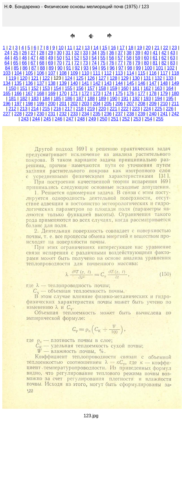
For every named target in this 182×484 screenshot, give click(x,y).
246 (58, 118)
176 (130, 93)
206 (119, 103)
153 (46, 88)
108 (63, 73)
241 (164, 113)
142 (97, 83)
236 (108, 113)
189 (102, 98)
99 (138, 68)
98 (129, 68)
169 (52, 93)
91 (68, 68)
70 (59, 62)
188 (91, 98)
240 (153, 113)
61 (155, 57)
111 (97, 73)
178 (153, 93)
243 (25, 118)
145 (130, 83)
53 (85, 57)
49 (50, 57)
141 (85, 83)
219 (91, 108)
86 (25, 68)
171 (74, 93)
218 (80, 108)
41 (155, 52)
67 (33, 62)
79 (137, 62)
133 (170, 78)
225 (158, 108)
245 (47, 118)
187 (80, 98)
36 (111, 52)
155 (68, 88)
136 (29, 83)
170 (63, 93)
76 (111, 62)
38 (129, 52)
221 (113, 108)
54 (94, 57)
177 (142, 93)
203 (85, 103)
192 (136, 98)
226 (170, 108)
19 (139, 47)
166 (18, 93)
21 (156, 47)
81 (155, 62)
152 (35, 88)
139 (63, 83)
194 (158, 98)
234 (85, 113)
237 (119, 113)
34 (94, 52)
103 (7, 73)
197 (18, 103)
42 (163, 52)
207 (130, 103)
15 (104, 47)
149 (175, 83)
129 (125, 78)
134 (7, 83)
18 (130, 47)
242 (175, 113)
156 (80, 88)
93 (85, 68)
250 (103, 118)
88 (42, 68)
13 (87, 47)
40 (146, 52)
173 (97, 93)
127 (102, 78)
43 (172, 52)
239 (142, 113)
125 (80, 78)
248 (81, 118)
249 (92, 118)
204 (97, 103)
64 (7, 62)
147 (153, 83)
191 (125, 98)
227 (7, 113)
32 (76, 52)
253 (137, 118)
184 (46, 98)
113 (119, 73)
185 (57, 98)
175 (119, 93)
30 (59, 52)
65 (15, 62)
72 (76, 62)
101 (159, 68)
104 (18, 73)
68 (41, 62)
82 (163, 62)
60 (146, 57)
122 (46, 78)
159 (113, 88)
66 (24, 62)
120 (23, 78)
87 (33, 68)
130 (136, 78)
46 (24, 57)
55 (102, 57)
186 (68, 98)
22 (165, 47)
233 (74, 113)
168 (40, 93)
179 (164, 93)
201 (63, 103)
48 (41, 57)
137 (40, 83)
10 (61, 47)
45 (15, 57)
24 (7, 52)
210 (164, 103)
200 (52, 103)
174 (108, 93)
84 (7, 68)
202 (74, 103)
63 (172, 57)
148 (164, 83)
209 (153, 103)
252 (126, 118)
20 (148, 47)
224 (147, 108)
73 (85, 62)
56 (111, 57)
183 (35, 98)
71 (68, 62)
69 (50, 62)
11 (69, 47)
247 (69, 118)
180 (175, 93)
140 (74, 83)
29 (50, 52)
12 (78, 47)
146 (142, 83)
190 (113, 98)
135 (18, 83)
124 (68, 78)
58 (129, 57)
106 (40, 73)
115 (142, 73)
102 (171, 68)
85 (16, 68)
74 (94, 62)
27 (33, 52)
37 (120, 52)
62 (163, 57)
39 (137, 52)
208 (142, 103)
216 (57, 108)
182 (23, 98)
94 (94, 68)
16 (113, 47)
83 (172, 62)
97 (120, 68)
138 (52, 83)
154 (57, 88)
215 (46, 108)
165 (7, 93)
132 (158, 78)
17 (122, 47)
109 (74, 73)
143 (108, 83)
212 (12, 108)
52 (76, 57)
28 (41, 52)
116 (153, 73)
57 (120, 57)
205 (108, 103)
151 (23, 88)
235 (97, 113)
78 (129, 62)
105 (29, 73)
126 (91, 78)
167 (29, 93)
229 (29, 113)
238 (130, 113)
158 (102, 88)
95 (103, 68)
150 (12, 88)
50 (59, 57)
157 (91, 88)
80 (146, 62)
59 (137, 57)
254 (148, 118)
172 (85, 93)
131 (147, 78)
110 (85, 73)
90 (59, 68)
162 (147, 88)
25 (15, 52)
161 (136, 88)
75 (102, 62)
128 (113, 78)
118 (175, 73)
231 (52, 113)
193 (147, 98)
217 (68, 108)
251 (114, 118)
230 (40, 113)
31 (68, 52)
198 (29, 103)
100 (148, 68)
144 (119, 83)
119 (12, 78)
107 (52, 73)
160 (125, 88)
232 (63, 113)
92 (77, 68)
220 (102, 108)
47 (33, 57)
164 (170, 88)
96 (112, 68)
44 (7, 57)
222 (125, 108)
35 (102, 52)
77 (120, 62)
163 (158, 88)
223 (136, 108)
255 (159, 118)
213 (23, 108)
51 (68, 57)
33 (85, 52)
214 (35, 108)
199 (40, 103)
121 (35, 78)
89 (51, 68)
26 (24, 52)
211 (175, 103)
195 (170, 98)
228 (18, 113)
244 (36, 118)
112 (108, 73)
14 (95, 47)
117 (164, 73)
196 (7, 103)
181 (12, 98)
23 (174, 47)
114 (130, 73)
